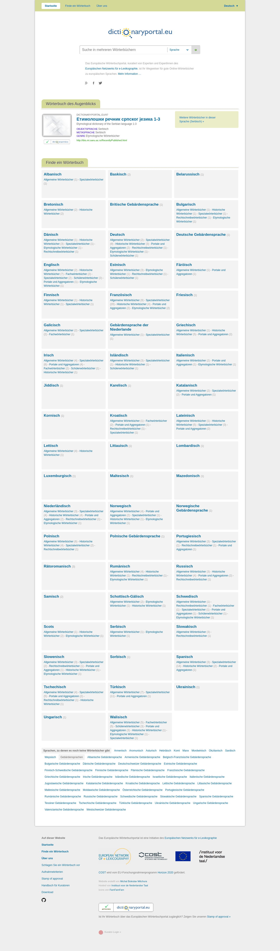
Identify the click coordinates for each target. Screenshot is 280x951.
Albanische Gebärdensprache (104, 757)
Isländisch (119, 355)
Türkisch (118, 687)
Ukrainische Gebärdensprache (172, 803)
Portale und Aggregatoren (61, 281)
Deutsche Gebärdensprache (203, 235)
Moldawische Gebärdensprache (101, 789)
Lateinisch (185, 415)
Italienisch (185, 355)
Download (47, 892)
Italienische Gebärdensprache (207, 776)
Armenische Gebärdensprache (142, 757)
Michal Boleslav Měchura (133, 881)
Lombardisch (190, 446)
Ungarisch (55, 717)
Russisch (184, 566)
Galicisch (52, 325)
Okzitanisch (215, 750)
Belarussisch (190, 174)
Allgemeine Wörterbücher (60, 179)
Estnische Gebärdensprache (180, 763)
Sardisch (230, 750)
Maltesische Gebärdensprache (62, 789)
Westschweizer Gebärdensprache (106, 809)
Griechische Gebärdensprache (62, 776)
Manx (185, 750)
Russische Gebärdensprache (100, 796)
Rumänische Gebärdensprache (63, 796)
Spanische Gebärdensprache (216, 796)
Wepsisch (50, 757)
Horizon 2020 (165, 872)
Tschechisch (55, 687)
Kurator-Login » (113, 932)
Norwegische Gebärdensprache (194, 508)
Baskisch (120, 174)
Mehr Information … (129, 73)
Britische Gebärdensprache (136, 204)
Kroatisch (118, 415)
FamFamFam (117, 890)
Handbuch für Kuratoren (56, 885)
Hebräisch (165, 750)
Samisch (53, 596)
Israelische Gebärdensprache (170, 776)
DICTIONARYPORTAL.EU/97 (92, 114)
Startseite (51, 5)
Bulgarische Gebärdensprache (62, 763)
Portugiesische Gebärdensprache (184, 789)
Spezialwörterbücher (212, 213)
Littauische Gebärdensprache (214, 783)
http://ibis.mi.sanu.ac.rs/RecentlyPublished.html (102, 140)
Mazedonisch (190, 476)
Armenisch (120, 750)
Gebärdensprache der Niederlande (129, 327)
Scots (49, 627)
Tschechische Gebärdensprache (97, 803)
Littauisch (121, 446)
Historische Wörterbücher (132, 243)
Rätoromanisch (59, 566)
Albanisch (52, 174)
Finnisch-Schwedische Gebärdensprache (69, 770)
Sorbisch (120, 657)
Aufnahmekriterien (52, 871)
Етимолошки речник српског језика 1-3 (118, 119)
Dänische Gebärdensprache (99, 763)
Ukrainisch (188, 687)
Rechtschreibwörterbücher (193, 217)
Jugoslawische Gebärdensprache (64, 783)
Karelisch (120, 385)
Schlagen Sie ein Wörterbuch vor (61, 865)
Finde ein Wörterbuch (77, 5)
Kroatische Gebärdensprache (143, 783)
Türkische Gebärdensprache (135, 803)
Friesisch (186, 295)
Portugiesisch (188, 536)
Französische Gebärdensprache (186, 770)
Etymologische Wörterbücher (62, 247)
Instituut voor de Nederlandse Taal (130, 885)
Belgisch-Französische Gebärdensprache (187, 757)
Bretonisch (53, 204)
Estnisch (118, 265)
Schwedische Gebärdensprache (139, 796)
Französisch (121, 295)
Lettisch (51, 446)
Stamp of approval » (219, 916)
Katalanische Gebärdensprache (104, 783)
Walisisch (118, 717)
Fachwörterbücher (78, 274)
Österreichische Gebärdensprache (142, 789)
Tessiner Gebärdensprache (60, 803)
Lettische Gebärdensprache (179, 783)
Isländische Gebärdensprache (132, 776)
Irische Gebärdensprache (97, 776)
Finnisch (51, 295)
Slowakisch (186, 627)
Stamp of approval (52, 878)
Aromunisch (136, 750)
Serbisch (118, 627)
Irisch (49, 355)
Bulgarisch (186, 204)
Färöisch (184, 265)
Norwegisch (120, 506)
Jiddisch (53, 385)
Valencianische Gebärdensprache (64, 809)
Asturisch (151, 750)
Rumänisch (120, 566)
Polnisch (51, 536)
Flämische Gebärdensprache (147, 770)
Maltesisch (121, 476)
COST (102, 872)
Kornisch (54, 415)
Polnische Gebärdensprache (137, 536)
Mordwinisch (199, 750)
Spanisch (184, 657)
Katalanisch (186, 385)
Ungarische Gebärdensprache (210, 803)
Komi (177, 750)
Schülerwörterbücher (124, 255)
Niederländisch (57, 506)
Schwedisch (187, 596)
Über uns (101, 5)
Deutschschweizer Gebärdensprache (139, 763)
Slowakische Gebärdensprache (178, 796)
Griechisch (186, 325)
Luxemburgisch (60, 476)
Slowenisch (54, 657)
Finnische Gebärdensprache (111, 770)
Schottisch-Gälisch (127, 596)
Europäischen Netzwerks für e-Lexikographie (111, 68)
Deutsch (231, 5)
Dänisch (51, 235)
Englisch (51, 265)
